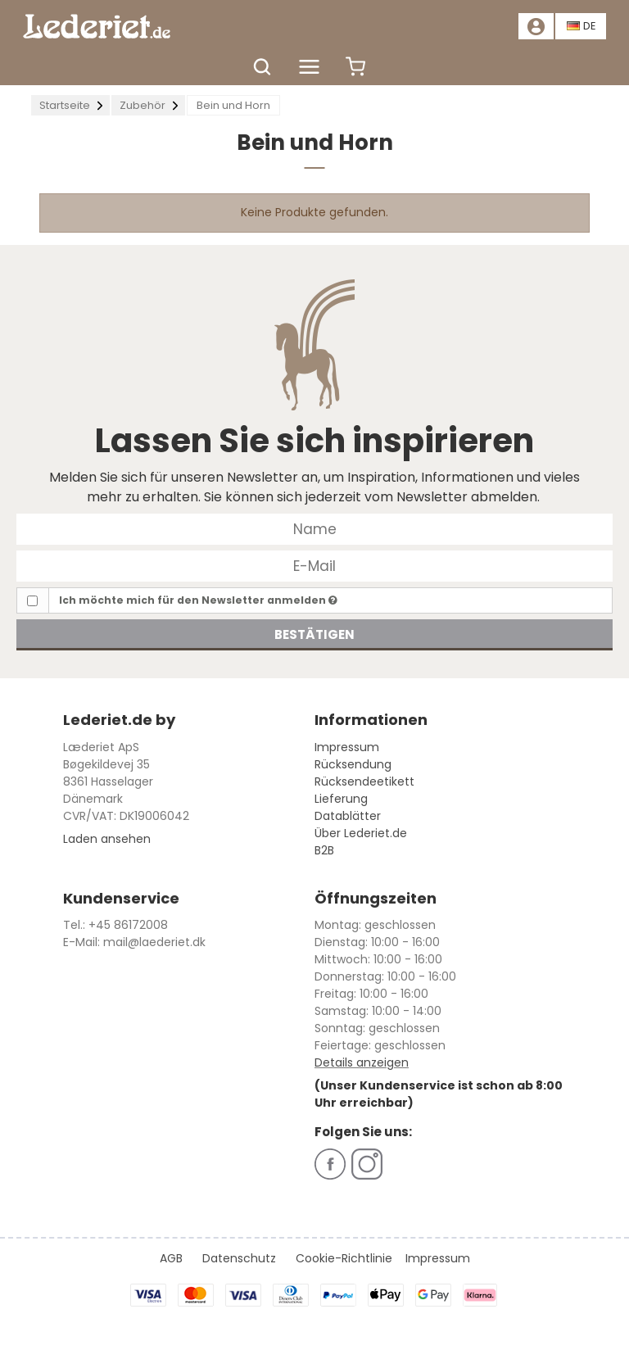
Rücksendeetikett (364, 781)
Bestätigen (314, 634)
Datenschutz (239, 1258)
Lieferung (341, 798)
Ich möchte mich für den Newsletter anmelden (198, 600)
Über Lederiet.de (360, 833)
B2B (324, 850)
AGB (171, 1258)
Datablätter (347, 816)
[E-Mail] (314, 565)
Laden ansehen (107, 839)
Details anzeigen (361, 1062)
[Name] (314, 528)
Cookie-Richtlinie (344, 1258)
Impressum (346, 747)
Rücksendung (352, 764)
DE (581, 26)
